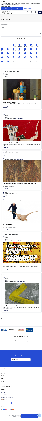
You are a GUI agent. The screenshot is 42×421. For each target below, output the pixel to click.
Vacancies (2, 375)
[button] (15, 46)
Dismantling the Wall (8, 265)
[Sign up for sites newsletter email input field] (21, 359)
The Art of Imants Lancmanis (9, 102)
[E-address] (3, 400)
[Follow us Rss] (13, 409)
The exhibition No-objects (9, 224)
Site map (2, 381)
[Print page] (21, 319)
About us (2, 371)
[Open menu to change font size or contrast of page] (35, 12)
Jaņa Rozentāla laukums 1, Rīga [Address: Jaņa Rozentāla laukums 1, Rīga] (22, 240)
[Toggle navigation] (40, 12)
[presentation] (9, 346)
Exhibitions (5, 106)
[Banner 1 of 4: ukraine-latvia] (29, 329)
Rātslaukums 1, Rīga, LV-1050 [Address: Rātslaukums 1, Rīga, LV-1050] (7, 397)
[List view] (40, 33)
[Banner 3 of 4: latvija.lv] (12, 329)
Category (3, 27)
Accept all (17, 8)
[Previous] (2, 330)
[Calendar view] (38, 33)
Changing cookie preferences (6, 386)
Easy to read (3, 373)
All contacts (6, 402)
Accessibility (3, 382)
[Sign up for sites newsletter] (20, 363)
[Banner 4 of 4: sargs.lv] (21, 329)
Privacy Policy (3, 384)
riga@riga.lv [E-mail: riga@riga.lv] (4, 395)
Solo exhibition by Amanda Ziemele (11, 305)
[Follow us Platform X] (1, 409)
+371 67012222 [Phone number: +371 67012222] (5, 392)
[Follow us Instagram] (6, 409)
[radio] (14, 340)
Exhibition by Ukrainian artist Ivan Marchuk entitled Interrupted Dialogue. (20, 183)
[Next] (40, 330)
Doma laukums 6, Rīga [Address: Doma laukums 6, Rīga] (19, 118)
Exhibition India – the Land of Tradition (12, 143)
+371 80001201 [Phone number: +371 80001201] (5, 394)
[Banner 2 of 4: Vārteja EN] (4, 329)
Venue (3, 30)
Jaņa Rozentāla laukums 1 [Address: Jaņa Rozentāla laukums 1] (21, 281)
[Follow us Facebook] (4, 409)
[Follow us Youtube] (8, 409)
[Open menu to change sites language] (31, 12)
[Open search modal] (27, 12)
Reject (6, 8)
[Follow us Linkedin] (11, 409)
